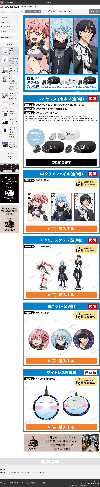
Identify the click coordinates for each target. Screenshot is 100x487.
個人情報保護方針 (32, 483)
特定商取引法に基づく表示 (16, 483)
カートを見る (41, 473)
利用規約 (2, 483)
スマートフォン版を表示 (50, 461)
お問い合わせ (4, 473)
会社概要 (43, 483)
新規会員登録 (15, 473)
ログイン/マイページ (28, 473)
